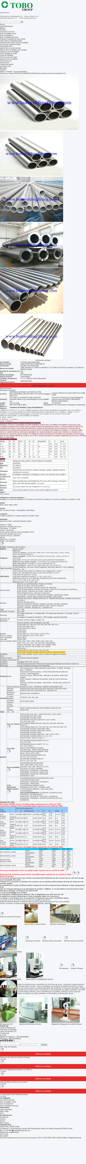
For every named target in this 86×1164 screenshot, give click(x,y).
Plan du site (4, 1134)
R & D (2, 1113)
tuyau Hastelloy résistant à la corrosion (13, 1082)
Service (2, 1121)
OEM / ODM (4, 1111)
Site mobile (4, 1136)
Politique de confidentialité (9, 1132)
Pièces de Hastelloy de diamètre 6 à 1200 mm (16, 1070)
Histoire (3, 1119)
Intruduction (4, 1117)
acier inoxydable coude (8, 1102)
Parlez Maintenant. (6, 26)
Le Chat (51, 386)
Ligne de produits (6, 1109)
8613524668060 (15, 1039)
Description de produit (7, 390)
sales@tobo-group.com (22, 1130)
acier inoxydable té (6, 1104)
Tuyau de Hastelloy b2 (7, 1028)
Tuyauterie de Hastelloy (8, 1029)
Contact (44, 1045)
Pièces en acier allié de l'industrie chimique (15, 1057)
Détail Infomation (6, 388)
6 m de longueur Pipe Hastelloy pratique (14, 1094)
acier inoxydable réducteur (9, 1106)
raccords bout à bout (7, 1100)
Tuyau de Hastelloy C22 (8, 1031)
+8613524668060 (22, 1037)
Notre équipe (4, 1123)
